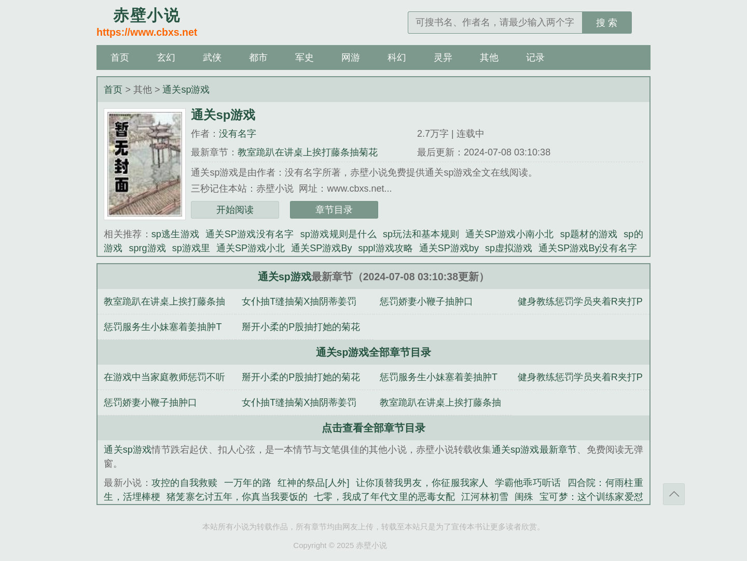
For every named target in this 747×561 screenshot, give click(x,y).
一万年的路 (247, 483)
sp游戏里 (191, 248)
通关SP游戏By (321, 248)
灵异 (443, 57)
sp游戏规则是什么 (338, 234)
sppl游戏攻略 (385, 248)
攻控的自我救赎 (184, 483)
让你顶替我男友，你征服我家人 (421, 483)
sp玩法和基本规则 (421, 234)
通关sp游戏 (186, 89)
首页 (119, 57)
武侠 (212, 57)
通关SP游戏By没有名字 (587, 248)
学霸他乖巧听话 (528, 483)
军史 (304, 57)
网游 (350, 57)
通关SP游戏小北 (250, 248)
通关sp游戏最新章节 (534, 449)
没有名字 (237, 133)
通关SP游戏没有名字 (249, 234)
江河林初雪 (484, 497)
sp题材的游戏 (589, 234)
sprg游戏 (147, 248)
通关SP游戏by (449, 248)
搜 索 (606, 23)
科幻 (397, 57)
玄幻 (166, 57)
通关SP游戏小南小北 (509, 234)
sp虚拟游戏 (508, 248)
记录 (535, 57)
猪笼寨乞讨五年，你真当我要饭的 (237, 497)
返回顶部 (674, 494)
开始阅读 (235, 210)
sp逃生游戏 (175, 234)
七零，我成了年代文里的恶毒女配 (384, 497)
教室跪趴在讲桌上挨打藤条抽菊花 (308, 152)
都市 (258, 57)
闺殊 (524, 497)
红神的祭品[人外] (313, 483)
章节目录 (334, 210)
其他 (489, 57)
